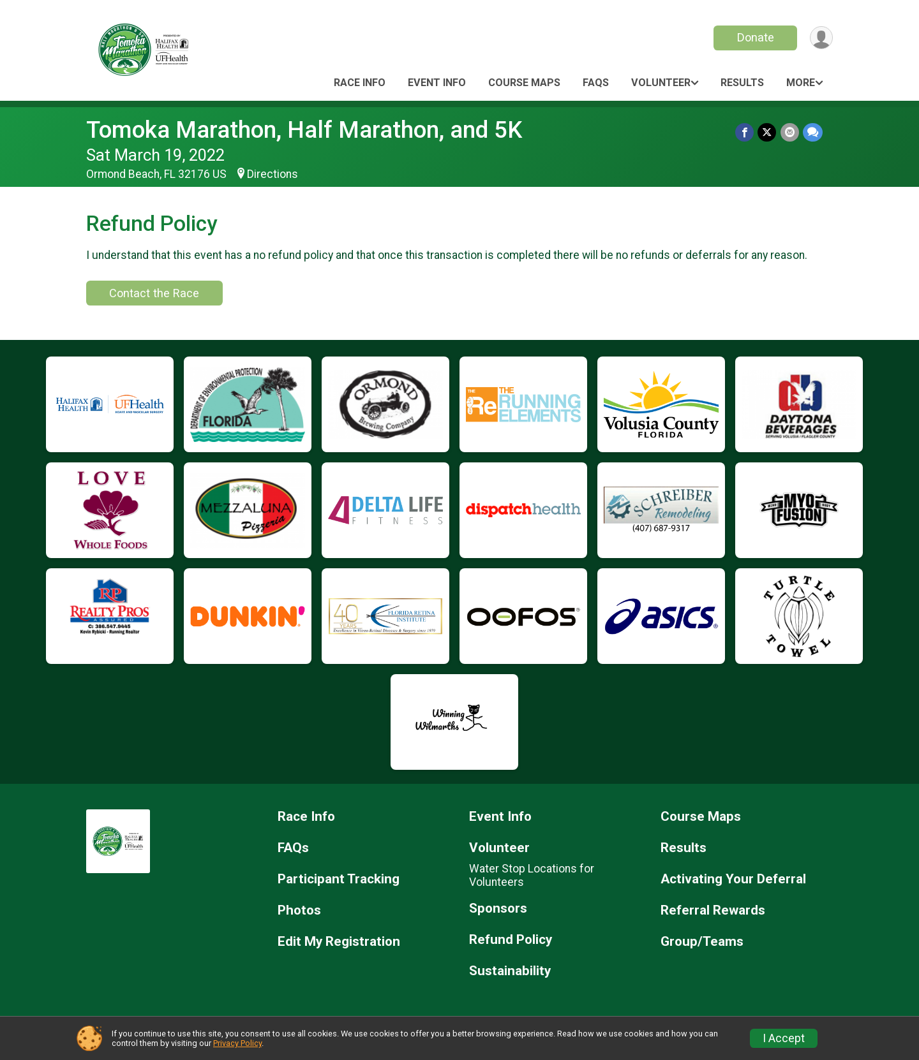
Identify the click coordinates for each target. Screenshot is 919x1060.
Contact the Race (154, 293)
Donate (754, 37)
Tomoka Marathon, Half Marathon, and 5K (304, 130)
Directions (272, 174)
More (800, 83)
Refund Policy (510, 939)
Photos (299, 910)
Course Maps (524, 83)
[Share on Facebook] (745, 132)
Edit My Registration (339, 941)
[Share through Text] (813, 132)
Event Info (437, 83)
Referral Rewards (713, 910)
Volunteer (661, 83)
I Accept (784, 1038)
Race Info (359, 83)
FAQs (596, 83)
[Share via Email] (790, 132)
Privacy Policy (237, 1043)
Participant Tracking (339, 879)
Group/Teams (702, 941)
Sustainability (510, 971)
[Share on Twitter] (767, 132)
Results (742, 83)
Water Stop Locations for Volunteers (531, 875)
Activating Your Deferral (733, 879)
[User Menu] (821, 38)
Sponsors (498, 908)
